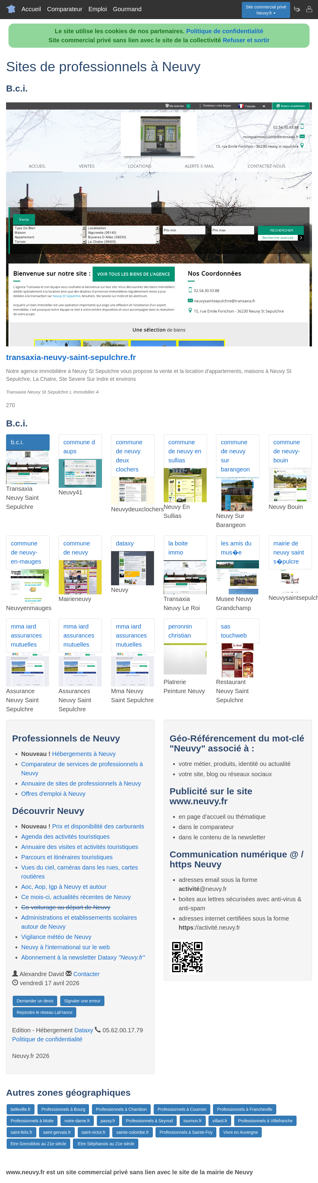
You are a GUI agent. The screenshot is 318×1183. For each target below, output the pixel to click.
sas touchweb (234, 631)
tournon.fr (193, 1120)
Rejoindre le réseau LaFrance (44, 1012)
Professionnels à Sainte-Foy (185, 1132)
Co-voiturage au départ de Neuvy (65, 907)
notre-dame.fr (77, 1120)
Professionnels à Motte (32, 1120)
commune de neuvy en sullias (185, 451)
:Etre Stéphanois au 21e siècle (105, 1143)
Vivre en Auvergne (240, 1132)
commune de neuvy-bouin (287, 451)
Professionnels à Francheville (244, 1109)
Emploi (97, 9)
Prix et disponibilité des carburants (98, 826)
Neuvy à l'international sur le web (65, 947)
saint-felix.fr (21, 1132)
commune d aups (79, 447)
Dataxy (83, 1030)
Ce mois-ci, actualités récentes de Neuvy (76, 897)
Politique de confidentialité (224, 31)
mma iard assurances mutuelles (26, 635)
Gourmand (127, 9)
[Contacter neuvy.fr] (309, 9)
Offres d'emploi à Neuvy (53, 793)
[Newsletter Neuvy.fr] (297, 9)
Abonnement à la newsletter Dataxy (83, 957)
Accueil (31, 9)
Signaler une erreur (82, 1000)
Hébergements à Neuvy (84, 754)
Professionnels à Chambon (121, 1109)
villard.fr (219, 1120)
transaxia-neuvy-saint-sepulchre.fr (71, 357)
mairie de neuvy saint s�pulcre (289, 552)
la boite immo (178, 548)
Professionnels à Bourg (63, 1109)
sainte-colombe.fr (132, 1132)
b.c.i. (17, 442)
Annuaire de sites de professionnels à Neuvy (81, 783)
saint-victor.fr (94, 1132)
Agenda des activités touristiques (65, 836)
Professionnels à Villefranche (265, 1120)
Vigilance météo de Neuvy (56, 937)
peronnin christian (180, 631)
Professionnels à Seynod (149, 1120)
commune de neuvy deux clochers (129, 456)
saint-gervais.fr (57, 1132)
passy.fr (108, 1120)
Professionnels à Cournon (182, 1109)
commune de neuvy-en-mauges (26, 552)
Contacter (86, 974)
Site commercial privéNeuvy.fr (266, 10)
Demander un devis (35, 1000)
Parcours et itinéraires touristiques (67, 857)
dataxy (125, 543)
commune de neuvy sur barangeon (235, 456)
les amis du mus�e (236, 548)
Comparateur (64, 9)
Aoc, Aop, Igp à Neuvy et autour (64, 886)
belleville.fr (21, 1109)
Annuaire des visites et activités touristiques (79, 847)
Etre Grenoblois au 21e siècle (38, 1143)
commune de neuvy (77, 548)
